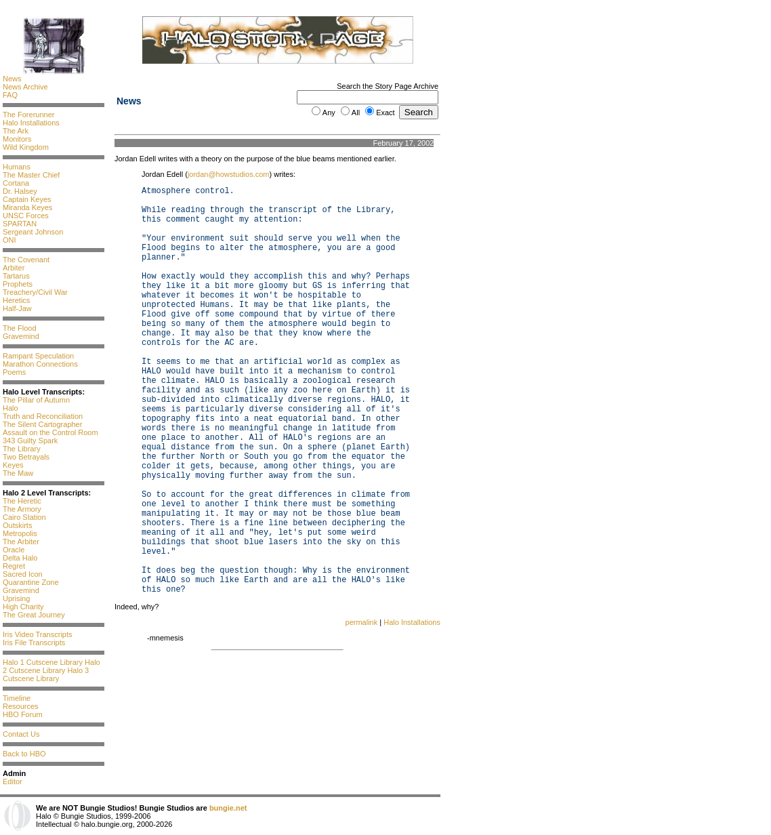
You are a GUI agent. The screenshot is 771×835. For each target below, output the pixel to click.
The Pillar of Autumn (36, 400)
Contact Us (21, 734)
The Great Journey (34, 615)
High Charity (23, 607)
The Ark (15, 131)
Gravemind (21, 336)
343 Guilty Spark (30, 440)
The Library (22, 449)
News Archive (25, 87)
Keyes (13, 465)
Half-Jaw (17, 308)
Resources (21, 706)
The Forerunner (28, 114)
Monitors (17, 139)
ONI (9, 240)
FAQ (10, 95)
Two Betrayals (26, 457)
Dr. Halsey (20, 191)
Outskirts (17, 525)
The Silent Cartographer (42, 424)
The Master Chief (31, 175)
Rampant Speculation (38, 356)
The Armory (22, 509)
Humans (16, 167)
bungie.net (228, 808)
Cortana (16, 183)
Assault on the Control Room (50, 432)
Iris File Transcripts (34, 642)
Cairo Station (24, 517)
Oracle (13, 550)
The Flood (20, 328)
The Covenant (26, 260)
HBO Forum (23, 714)
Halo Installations (31, 123)
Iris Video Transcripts (37, 634)
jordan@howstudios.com (229, 174)
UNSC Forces (26, 215)
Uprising (16, 598)
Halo (10, 408)
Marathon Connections (40, 364)
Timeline (16, 698)
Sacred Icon (23, 574)
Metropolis (20, 533)
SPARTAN (20, 224)
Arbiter (13, 268)
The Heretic (22, 501)
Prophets (18, 284)
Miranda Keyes (27, 207)
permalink (362, 622)
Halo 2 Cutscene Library (51, 666)
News (12, 79)
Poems (14, 372)
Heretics (16, 300)
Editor (12, 781)
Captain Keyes (27, 199)
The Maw (18, 473)
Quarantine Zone (31, 582)
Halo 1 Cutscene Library (43, 662)
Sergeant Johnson (33, 232)
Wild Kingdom (26, 147)
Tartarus (16, 276)
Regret (14, 566)
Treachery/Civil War (35, 292)
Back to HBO (24, 754)
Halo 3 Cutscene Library (46, 674)
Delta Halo (20, 558)
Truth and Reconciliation (43, 416)
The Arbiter (21, 541)
